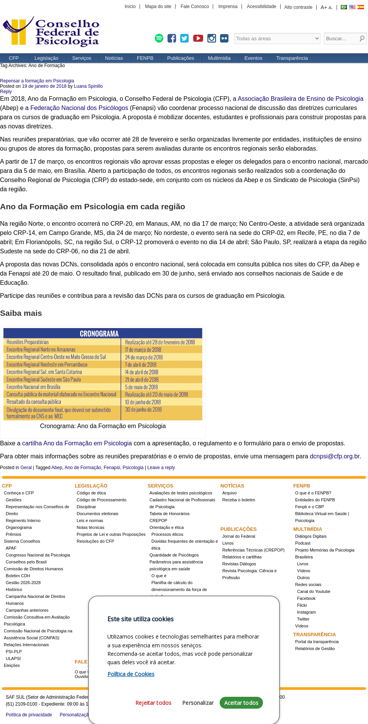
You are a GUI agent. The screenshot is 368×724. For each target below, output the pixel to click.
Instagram (306, 612)
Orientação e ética (167, 527)
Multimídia (219, 58)
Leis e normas (90, 520)
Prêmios (13, 534)
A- (331, 7)
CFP (53, 32)
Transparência (292, 58)
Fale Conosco (195, 6)
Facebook (306, 598)
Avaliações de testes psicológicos (181, 493)
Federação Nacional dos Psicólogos (79, 108)
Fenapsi (112, 467)
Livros (227, 543)
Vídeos (303, 570)
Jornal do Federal (238, 536)
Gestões (13, 499)
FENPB (145, 58)
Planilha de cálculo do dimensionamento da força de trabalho (179, 589)
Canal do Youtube (313, 591)
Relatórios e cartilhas (242, 557)
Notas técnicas (90, 527)
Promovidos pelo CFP (242, 641)
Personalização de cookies (87, 714)
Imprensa (228, 6)
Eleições (12, 665)
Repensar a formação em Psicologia (37, 81)
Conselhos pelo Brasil (26, 562)
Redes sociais (308, 584)
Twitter (303, 619)
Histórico (14, 589)
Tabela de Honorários (170, 513)
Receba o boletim (238, 499)
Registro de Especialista (172, 610)
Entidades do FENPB (315, 499)
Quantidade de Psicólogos (174, 555)
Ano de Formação (82, 467)
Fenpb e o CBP (309, 506)
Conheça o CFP (19, 493)
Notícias (114, 58)
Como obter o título (169, 624)
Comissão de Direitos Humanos (33, 568)
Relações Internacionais (26, 644)
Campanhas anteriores (27, 610)
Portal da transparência (317, 641)
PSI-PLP (14, 651)
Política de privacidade (29, 714)
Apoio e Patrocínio (239, 648)
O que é (158, 575)
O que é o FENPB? (313, 493)
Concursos (161, 617)
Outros (303, 577)
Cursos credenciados (171, 631)
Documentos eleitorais (97, 513)
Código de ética (91, 493)
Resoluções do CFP (95, 541)
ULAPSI (13, 658)
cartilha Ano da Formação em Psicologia (77, 443)
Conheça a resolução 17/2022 (179, 603)
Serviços (81, 58)
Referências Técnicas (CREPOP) (253, 550)
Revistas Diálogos (239, 563)
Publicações (180, 58)
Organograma (19, 527)
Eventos (254, 58)
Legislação (46, 58)
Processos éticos (167, 534)
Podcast (302, 543)
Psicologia (133, 467)
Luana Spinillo (88, 86)
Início (130, 6)
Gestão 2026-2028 (23, 582)
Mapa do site (158, 6)
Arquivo (229, 493)
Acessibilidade (261, 6)
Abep (56, 467)
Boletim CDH (18, 575)
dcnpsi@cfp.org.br (334, 456)
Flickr (302, 605)
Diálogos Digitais (311, 536)
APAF (11, 548)
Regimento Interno (23, 520)
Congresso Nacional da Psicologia (38, 555)
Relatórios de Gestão (315, 648)
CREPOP (158, 520)
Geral (25, 467)
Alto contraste (298, 7)
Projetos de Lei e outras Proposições (111, 534)
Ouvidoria (84, 676)
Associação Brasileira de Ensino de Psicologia (300, 98)
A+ (323, 7)
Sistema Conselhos (22, 541)
